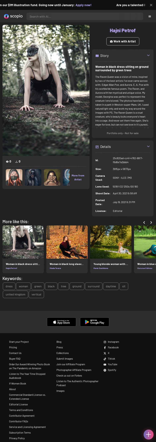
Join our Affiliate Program (70, 364)
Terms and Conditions (21, 409)
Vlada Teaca (55, 268)
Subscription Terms (20, 432)
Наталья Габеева (144, 268)
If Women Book (17, 383)
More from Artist (78, 177)
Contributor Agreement (22, 415)
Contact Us (15, 352)
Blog (58, 341)
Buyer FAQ (14, 358)
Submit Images (64, 358)
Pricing (13, 347)
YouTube (110, 364)
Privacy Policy (17, 438)
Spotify (110, 369)
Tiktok (109, 358)
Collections (62, 352)
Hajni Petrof (11, 268)
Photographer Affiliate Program (73, 369)
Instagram (111, 341)
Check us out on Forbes (69, 375)
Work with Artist (123, 41)
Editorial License (18, 404)
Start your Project (19, 341)
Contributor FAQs (18, 421)
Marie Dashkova (100, 268)
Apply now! (86, 5)
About (12, 389)
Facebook (111, 347)
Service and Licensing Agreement (27, 426)
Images (60, 390)
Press (59, 347)
